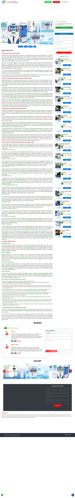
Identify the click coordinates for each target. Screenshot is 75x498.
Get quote (64, 27)
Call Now (56, 2)
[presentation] (5, 371)
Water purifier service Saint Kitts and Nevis (42, 116)
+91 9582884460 (65, 2)
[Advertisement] (38, 12)
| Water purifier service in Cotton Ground (34, 414)
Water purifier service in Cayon (7, 414)
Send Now (64, 52)
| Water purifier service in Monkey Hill (33, 416)
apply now (67, 65)
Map (35, 46)
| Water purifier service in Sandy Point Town (17, 417)
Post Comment (51, 351)
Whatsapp (48, 2)
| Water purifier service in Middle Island (19, 416)
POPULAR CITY (5, 413)
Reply (19, 341)
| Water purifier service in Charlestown (19, 414)
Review (25, 46)
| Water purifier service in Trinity (30, 417)
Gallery (30, 46)
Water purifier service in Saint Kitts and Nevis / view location (63, 24)
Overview (21, 46)
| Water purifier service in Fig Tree (62, 414)
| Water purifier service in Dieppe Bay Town (48, 414)
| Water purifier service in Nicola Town (59, 416)
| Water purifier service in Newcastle (46, 416)
